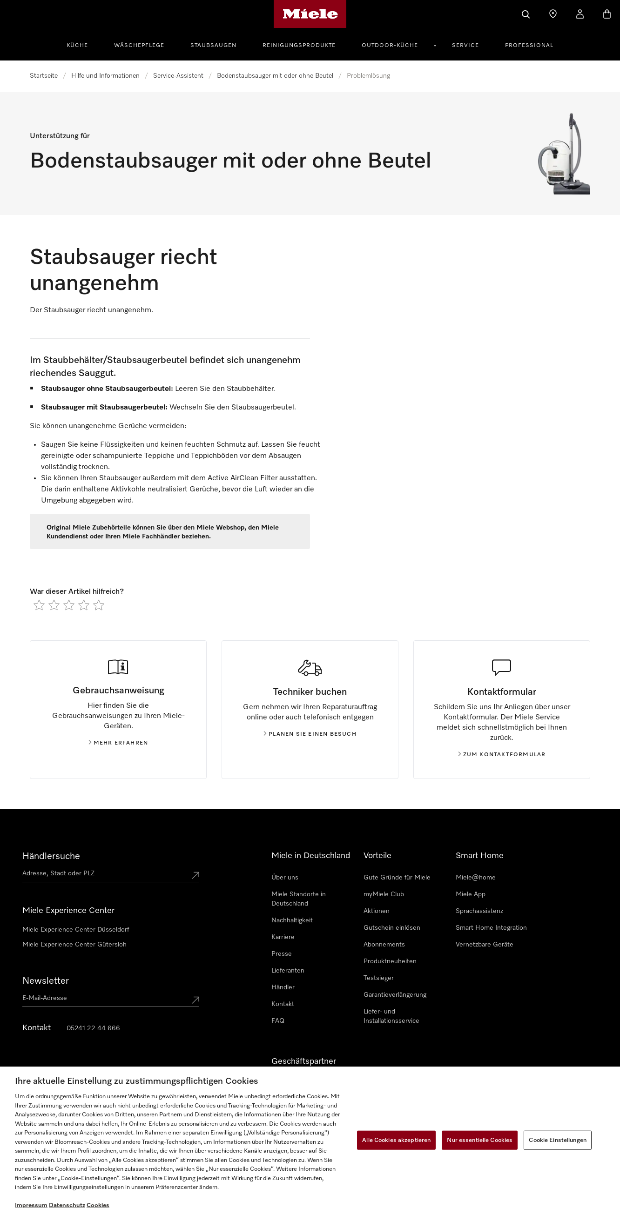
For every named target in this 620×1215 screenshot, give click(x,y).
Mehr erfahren (118, 743)
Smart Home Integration (491, 928)
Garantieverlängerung (395, 995)
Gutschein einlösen (392, 928)
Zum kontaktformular (502, 755)
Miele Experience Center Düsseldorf (75, 929)
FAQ (277, 1021)
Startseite (44, 76)
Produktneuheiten (390, 961)
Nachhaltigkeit (292, 920)
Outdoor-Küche (390, 45)
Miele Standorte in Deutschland (298, 899)
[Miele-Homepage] (310, 14)
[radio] (39, 605)
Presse (281, 954)
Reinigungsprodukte (299, 45)
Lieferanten (287, 970)
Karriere (283, 937)
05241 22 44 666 (93, 1028)
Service (465, 45)
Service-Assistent (178, 76)
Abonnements (384, 944)
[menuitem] (82, 44)
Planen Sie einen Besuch (310, 734)
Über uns (284, 877)
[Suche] (526, 14)
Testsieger (379, 978)
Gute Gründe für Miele (397, 877)
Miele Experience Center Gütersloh (74, 944)
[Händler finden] (553, 14)
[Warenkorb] (607, 14)
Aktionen (377, 911)
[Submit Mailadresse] (195, 1000)
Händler (283, 987)
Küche (77, 45)
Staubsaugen (213, 45)
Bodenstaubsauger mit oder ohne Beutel (275, 76)
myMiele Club (384, 894)
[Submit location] (195, 875)
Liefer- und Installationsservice (391, 1016)
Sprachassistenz (479, 911)
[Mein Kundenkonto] (580, 14)
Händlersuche (51, 856)
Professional (529, 45)
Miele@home (476, 877)
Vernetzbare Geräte (484, 944)
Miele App (470, 894)
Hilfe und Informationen (105, 76)
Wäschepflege (139, 45)
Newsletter (45, 981)
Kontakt (282, 1004)
